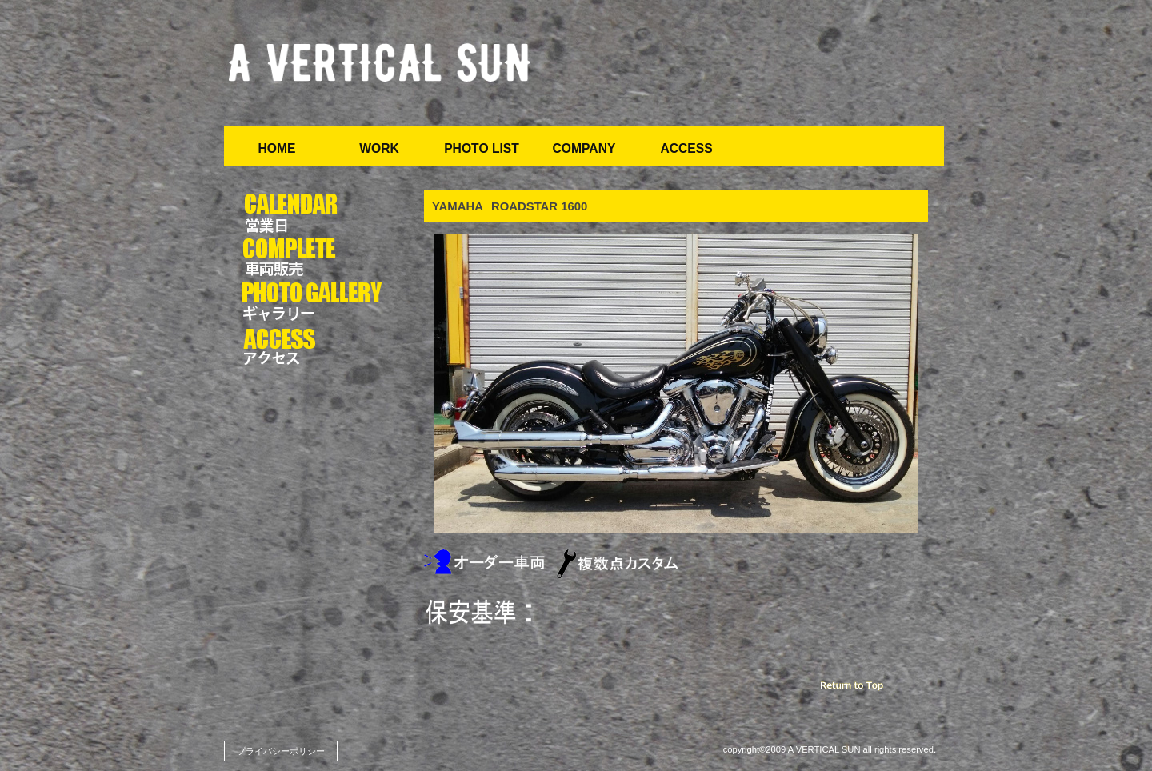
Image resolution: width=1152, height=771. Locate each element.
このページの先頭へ (872, 689)
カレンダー (314, 212)
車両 (314, 257)
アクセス (314, 347)
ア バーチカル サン (380, 63)
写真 (314, 302)
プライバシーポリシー (281, 751)
